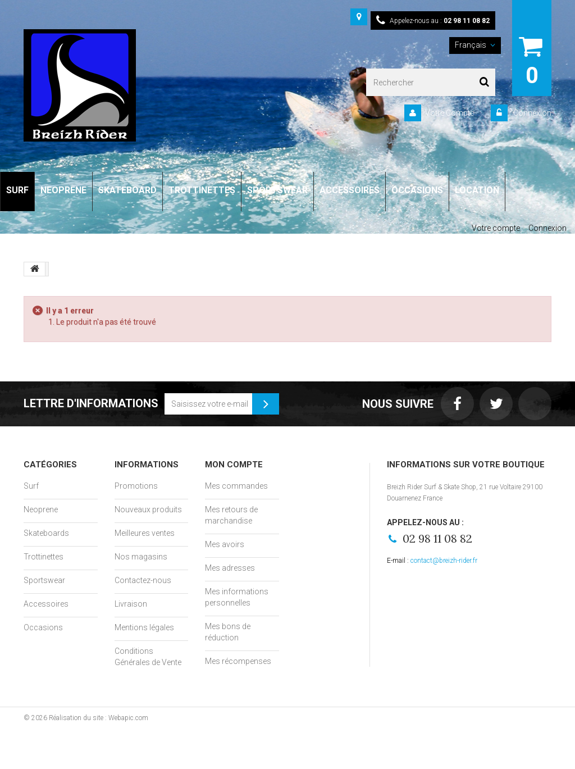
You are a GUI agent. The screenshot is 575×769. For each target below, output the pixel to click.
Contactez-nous (143, 580)
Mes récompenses (238, 661)
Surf (31, 485)
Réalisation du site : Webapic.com (98, 718)
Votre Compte (449, 112)
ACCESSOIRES (350, 190)
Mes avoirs (224, 544)
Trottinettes (43, 556)
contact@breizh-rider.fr (443, 561)
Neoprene (41, 509)
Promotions (136, 485)
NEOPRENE (63, 190)
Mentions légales (144, 627)
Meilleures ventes (145, 533)
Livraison (131, 603)
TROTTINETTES (201, 190)
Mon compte (234, 464)
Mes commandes (236, 485)
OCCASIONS (417, 190)
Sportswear (44, 580)
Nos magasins (141, 556)
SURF (17, 190)
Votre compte (496, 228)
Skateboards (46, 533)
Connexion (531, 112)
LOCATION (477, 190)
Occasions (43, 627)
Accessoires (46, 603)
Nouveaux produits (148, 509)
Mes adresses (230, 567)
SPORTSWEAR (277, 190)
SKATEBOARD (127, 190)
